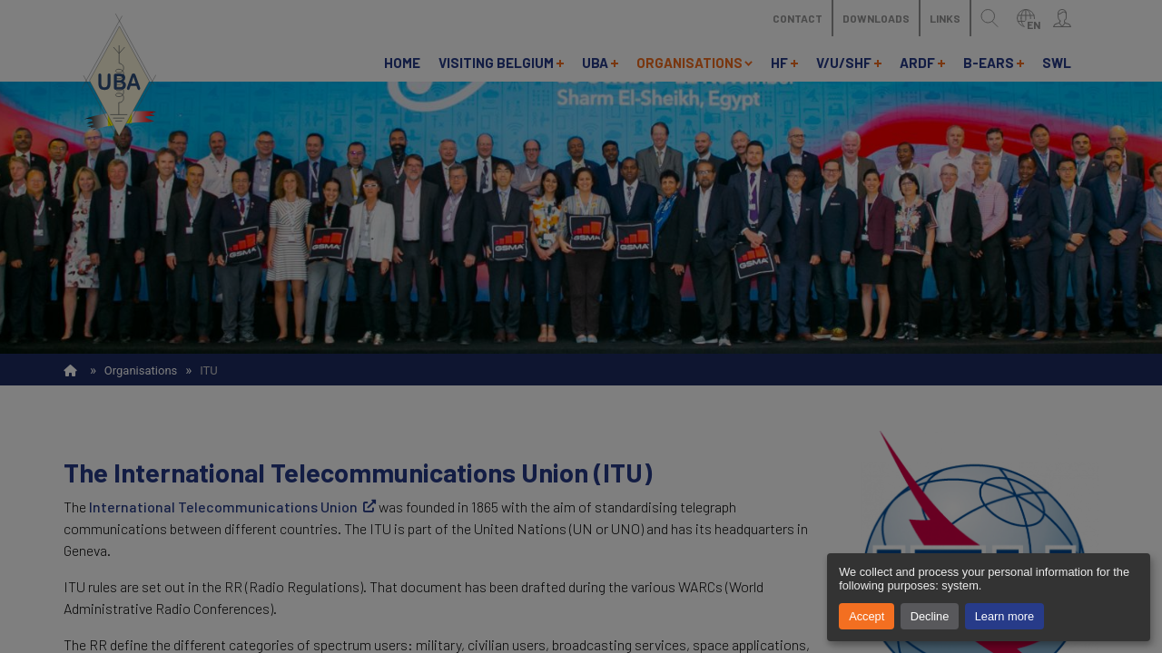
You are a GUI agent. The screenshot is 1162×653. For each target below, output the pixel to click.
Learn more (1004, 616)
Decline (930, 616)
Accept (866, 616)
